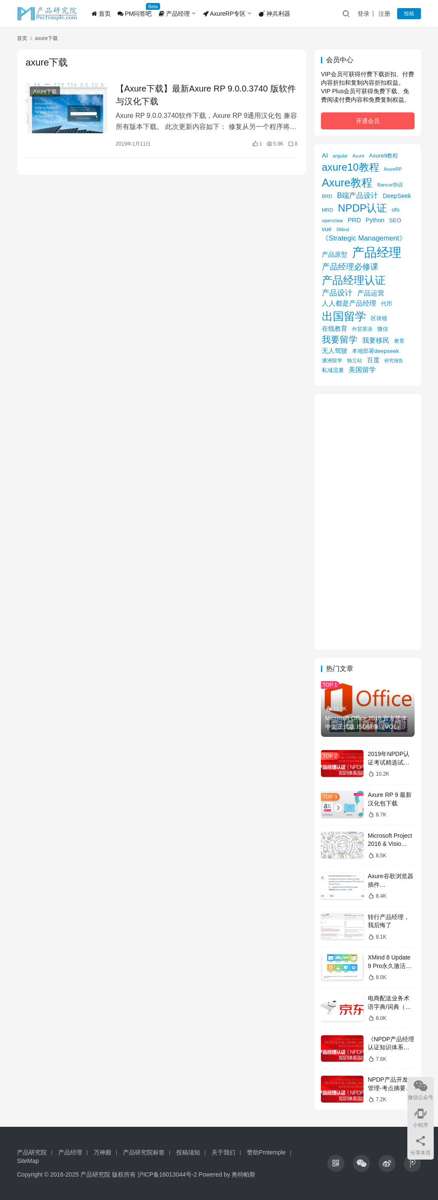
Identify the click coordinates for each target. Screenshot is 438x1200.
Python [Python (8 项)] (375, 220)
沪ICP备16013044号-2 (167, 1174)
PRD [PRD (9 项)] (354, 220)
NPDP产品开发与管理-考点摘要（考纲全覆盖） (391, 1088)
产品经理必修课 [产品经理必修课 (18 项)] (350, 266)
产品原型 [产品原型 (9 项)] (334, 254)
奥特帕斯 (243, 1174)
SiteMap (28, 1160)
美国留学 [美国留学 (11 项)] (362, 369)
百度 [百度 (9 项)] (373, 360)
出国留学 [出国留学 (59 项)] (344, 316)
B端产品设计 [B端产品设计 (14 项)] (357, 195)
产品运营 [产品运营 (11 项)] (370, 293)
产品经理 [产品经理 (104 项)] (376, 252)
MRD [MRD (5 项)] (327, 209)
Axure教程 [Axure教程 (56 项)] (347, 183)
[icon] (335, 1163)
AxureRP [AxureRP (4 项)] (393, 169)
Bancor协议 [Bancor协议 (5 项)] (390, 184)
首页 (101, 13)
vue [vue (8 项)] (327, 229)
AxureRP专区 (224, 13)
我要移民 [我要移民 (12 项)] (375, 340)
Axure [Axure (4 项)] (358, 155)
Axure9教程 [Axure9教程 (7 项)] (383, 155)
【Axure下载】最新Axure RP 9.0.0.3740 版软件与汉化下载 (206, 95)
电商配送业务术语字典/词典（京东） (389, 1006)
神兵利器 (274, 13)
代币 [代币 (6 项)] (386, 304)
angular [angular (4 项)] (340, 155)
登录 (363, 13)
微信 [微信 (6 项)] (382, 329)
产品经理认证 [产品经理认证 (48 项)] (354, 280)
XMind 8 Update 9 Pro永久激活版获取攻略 (390, 965)
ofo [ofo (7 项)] (396, 209)
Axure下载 (45, 92)
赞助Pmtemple (266, 1152)
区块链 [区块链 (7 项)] (379, 318)
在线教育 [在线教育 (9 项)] (334, 328)
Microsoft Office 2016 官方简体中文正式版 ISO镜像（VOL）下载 (367, 726)
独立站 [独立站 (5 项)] (354, 360)
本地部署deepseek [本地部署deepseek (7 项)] (375, 351)
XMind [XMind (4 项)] (342, 229)
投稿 (409, 14)
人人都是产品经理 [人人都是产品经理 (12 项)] (349, 303)
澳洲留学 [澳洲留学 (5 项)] (332, 360)
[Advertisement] (368, 522)
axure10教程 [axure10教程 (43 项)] (350, 167)
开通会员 (368, 120)
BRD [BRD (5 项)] (327, 196)
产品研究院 (32, 1152)
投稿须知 (188, 1152)
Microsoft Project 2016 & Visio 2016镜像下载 (390, 844)
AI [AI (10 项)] (325, 155)
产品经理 (174, 13)
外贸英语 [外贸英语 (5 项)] (362, 329)
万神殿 (103, 1152)
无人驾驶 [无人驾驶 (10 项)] (334, 350)
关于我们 (223, 1152)
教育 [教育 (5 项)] (399, 341)
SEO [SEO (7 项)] (395, 220)
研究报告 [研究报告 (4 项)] (393, 360)
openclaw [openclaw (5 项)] (332, 220)
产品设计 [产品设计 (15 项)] (337, 293)
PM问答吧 (134, 13)
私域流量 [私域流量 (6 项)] (333, 370)
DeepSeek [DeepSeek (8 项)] (397, 195)
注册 (384, 13)
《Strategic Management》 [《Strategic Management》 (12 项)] (364, 238)
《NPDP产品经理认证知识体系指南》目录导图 (391, 1047)
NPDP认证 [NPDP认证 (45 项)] (362, 208)
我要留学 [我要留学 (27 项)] (340, 340)
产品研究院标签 (144, 1152)
